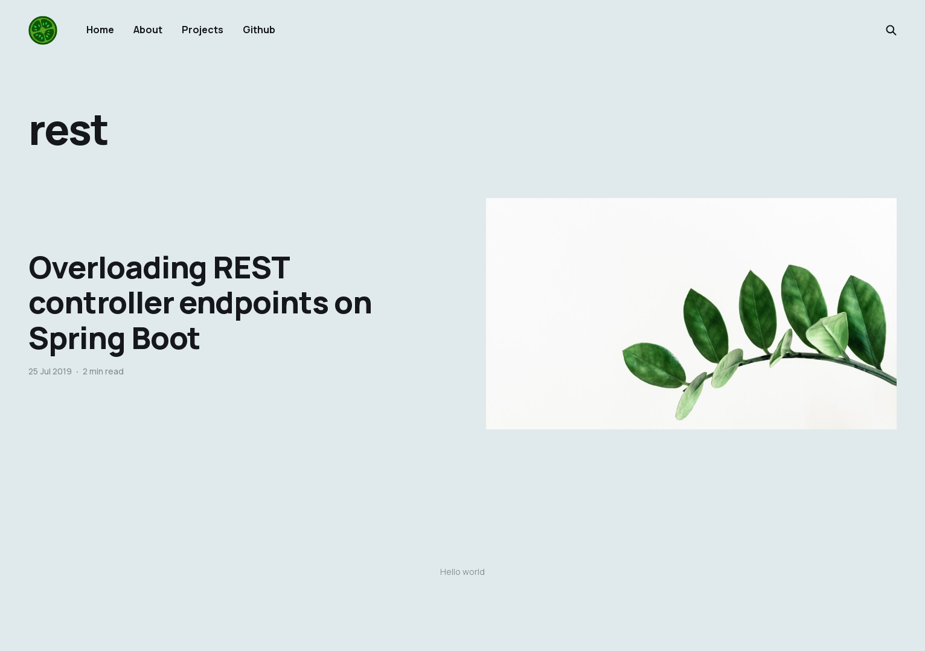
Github (259, 29)
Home (100, 29)
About (147, 29)
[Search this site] (891, 30)
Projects (202, 29)
